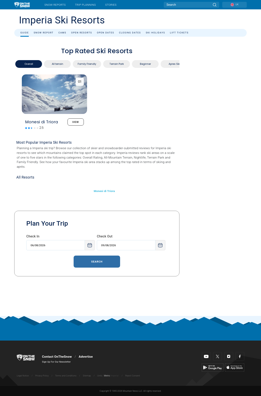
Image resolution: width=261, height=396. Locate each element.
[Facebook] (240, 356)
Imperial (115, 376)
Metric (107, 376)
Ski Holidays (155, 32)
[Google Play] (212, 367)
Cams (62, 32)
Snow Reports (55, 4)
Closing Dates (130, 32)
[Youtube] (206, 356)
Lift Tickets (179, 32)
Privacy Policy (42, 376)
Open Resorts (81, 32)
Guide (24, 32)
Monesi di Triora (104, 191)
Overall (28, 64)
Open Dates (105, 32)
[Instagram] (228, 356)
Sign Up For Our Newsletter (56, 362)
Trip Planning (85, 4)
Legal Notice (23, 376)
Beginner (145, 64)
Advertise (86, 356)
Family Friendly (87, 64)
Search (97, 261)
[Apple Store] (234, 367)
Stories (110, 4)
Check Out (105, 236)
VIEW (75, 122)
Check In (33, 236)
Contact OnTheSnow (57, 356)
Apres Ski (174, 64)
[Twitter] (217, 356)
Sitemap (87, 376)
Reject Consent (132, 376)
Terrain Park (116, 64)
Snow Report (43, 32)
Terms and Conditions (65, 376)
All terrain (57, 64)
